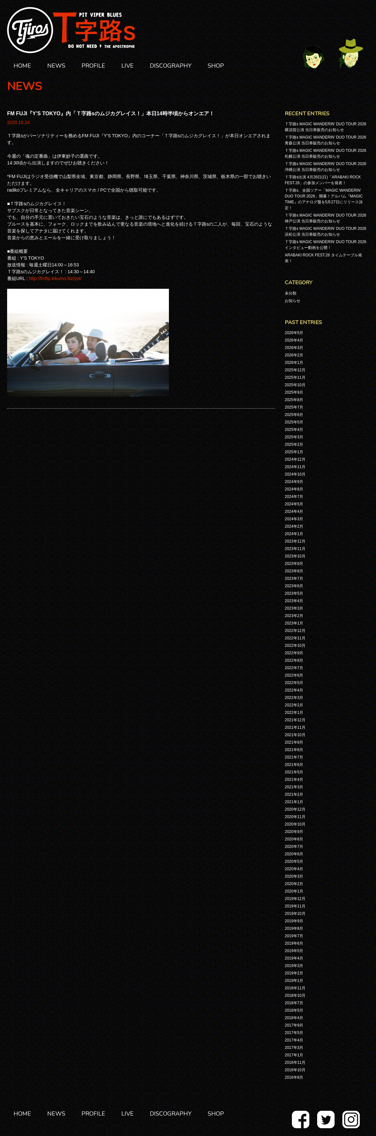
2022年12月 (295, 630)
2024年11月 (295, 467)
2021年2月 (294, 794)
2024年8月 (294, 489)
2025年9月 (294, 392)
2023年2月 (294, 615)
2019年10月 (295, 913)
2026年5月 (294, 333)
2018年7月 (294, 1003)
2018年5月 (294, 1010)
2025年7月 (294, 407)
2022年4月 (294, 690)
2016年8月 (294, 1077)
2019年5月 (294, 951)
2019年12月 (295, 898)
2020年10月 (295, 824)
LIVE (127, 66)
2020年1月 (294, 891)
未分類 (290, 293)
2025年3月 (294, 437)
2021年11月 (295, 727)
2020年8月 (294, 839)
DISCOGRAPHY (171, 66)
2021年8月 (294, 750)
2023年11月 (295, 548)
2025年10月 (295, 385)
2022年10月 (295, 645)
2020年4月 (294, 869)
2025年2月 (294, 444)
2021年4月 (294, 779)
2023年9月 (294, 563)
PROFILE (93, 66)
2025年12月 (295, 370)
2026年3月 (294, 347)
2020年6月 (294, 854)
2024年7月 (294, 496)
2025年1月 (294, 452)
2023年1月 (294, 623)
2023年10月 (295, 556)
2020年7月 (294, 846)
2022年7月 (294, 668)
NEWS (56, 66)
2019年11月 (295, 906)
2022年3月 (294, 697)
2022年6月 (294, 675)
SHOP (216, 66)
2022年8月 (294, 660)
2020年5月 (294, 861)
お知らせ (292, 300)
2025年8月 (294, 400)
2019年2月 (294, 973)
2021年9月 (294, 742)
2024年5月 (294, 504)
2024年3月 (294, 519)
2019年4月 (294, 958)
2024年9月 (294, 481)
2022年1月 (294, 712)
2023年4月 (294, 601)
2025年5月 (294, 422)
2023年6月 (294, 586)
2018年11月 (295, 988)
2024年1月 (294, 534)
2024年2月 (294, 526)
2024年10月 (295, 474)
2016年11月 (295, 1062)
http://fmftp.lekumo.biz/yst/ (55, 278)
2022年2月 (294, 705)
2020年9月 (294, 831)
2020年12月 (295, 809)
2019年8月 (294, 928)
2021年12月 (295, 720)
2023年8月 (294, 571)
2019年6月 (294, 943)
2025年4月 (294, 429)
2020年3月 (294, 876)
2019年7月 (294, 936)
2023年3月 (294, 608)
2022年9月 (294, 653)
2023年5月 (294, 593)
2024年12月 (295, 459)
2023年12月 (295, 541)
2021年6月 (294, 764)
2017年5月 (294, 1032)
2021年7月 (294, 757)
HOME (22, 66)
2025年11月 (295, 377)
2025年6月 (294, 414)
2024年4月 (294, 511)
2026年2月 (294, 355)
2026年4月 (294, 340)
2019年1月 (294, 980)
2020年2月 (294, 884)
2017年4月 (294, 1040)
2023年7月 (294, 578)
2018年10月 (295, 995)
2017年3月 (294, 1047)
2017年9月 (294, 1025)
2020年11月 (295, 817)
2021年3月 (294, 787)
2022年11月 (295, 638)
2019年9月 (294, 921)
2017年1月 (294, 1055)
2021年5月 (294, 772)
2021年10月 (295, 735)
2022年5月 (294, 682)
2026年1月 (294, 362)
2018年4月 (294, 1018)
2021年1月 (294, 802)
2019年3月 (294, 965)
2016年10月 (295, 1070)
